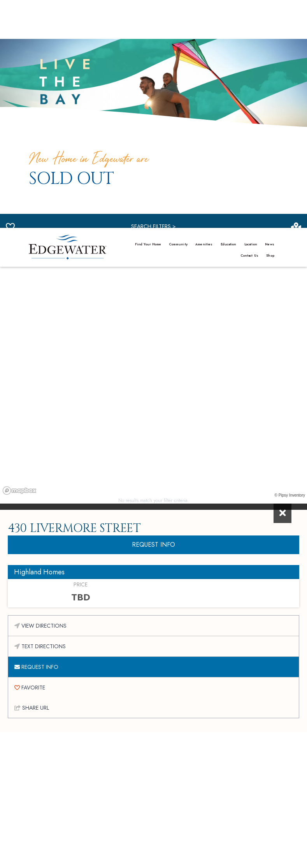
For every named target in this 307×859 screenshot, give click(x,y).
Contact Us (249, 27)
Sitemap (161, 852)
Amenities (203, 16)
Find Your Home (148, 16)
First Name (85, 712)
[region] (153, 158)
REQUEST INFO (153, 334)
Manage (86, 845)
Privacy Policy (116, 845)
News (269, 16)
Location (250, 16)
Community (178, 16)
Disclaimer (135, 852)
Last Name (169, 712)
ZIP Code (169, 739)
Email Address (93, 739)
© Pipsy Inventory (289, 285)
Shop (270, 27)
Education (229, 16)
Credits (145, 845)
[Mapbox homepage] (19, 280)
